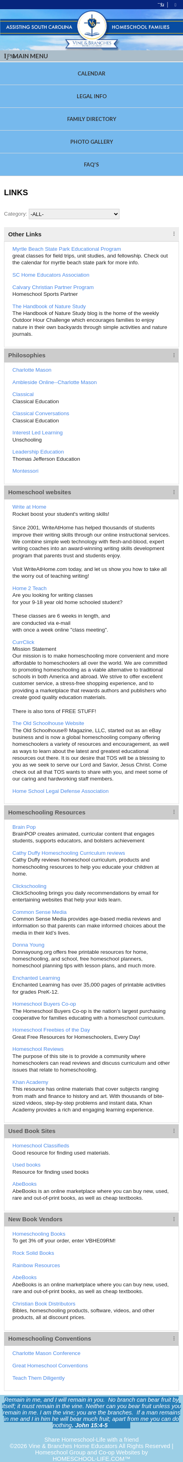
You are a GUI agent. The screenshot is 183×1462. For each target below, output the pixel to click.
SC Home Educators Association (51, 275)
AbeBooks (24, 1184)
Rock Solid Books (33, 1253)
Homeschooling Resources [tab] (47, 812)
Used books (26, 1165)
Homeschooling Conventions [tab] (50, 1338)
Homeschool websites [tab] (40, 492)
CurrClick (23, 642)
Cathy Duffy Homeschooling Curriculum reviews (68, 853)
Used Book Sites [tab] (32, 1130)
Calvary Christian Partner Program (53, 287)
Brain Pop (24, 827)
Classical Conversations (40, 413)
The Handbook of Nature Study (49, 306)
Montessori (25, 471)
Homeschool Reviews (38, 1049)
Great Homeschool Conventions (50, 1366)
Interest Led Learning (37, 433)
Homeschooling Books (39, 1234)
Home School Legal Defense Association (60, 791)
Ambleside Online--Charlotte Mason (54, 382)
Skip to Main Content (91, 1433)
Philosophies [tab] (27, 355)
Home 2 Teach (29, 588)
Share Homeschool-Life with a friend (91, 1439)
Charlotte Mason (32, 370)
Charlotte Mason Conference (46, 1353)
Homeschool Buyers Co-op (44, 1004)
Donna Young (28, 945)
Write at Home (29, 507)
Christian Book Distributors (44, 1304)
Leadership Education (38, 452)
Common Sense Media (39, 912)
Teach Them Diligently (38, 1378)
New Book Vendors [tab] (35, 1219)
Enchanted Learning (36, 978)
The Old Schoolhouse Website (48, 723)
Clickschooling (29, 886)
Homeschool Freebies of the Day (51, 1030)
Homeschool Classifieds (40, 1146)
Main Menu (26, 55)
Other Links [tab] (25, 234)
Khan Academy (30, 1082)
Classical (23, 394)
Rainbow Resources (36, 1265)
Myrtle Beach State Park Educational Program (66, 249)
